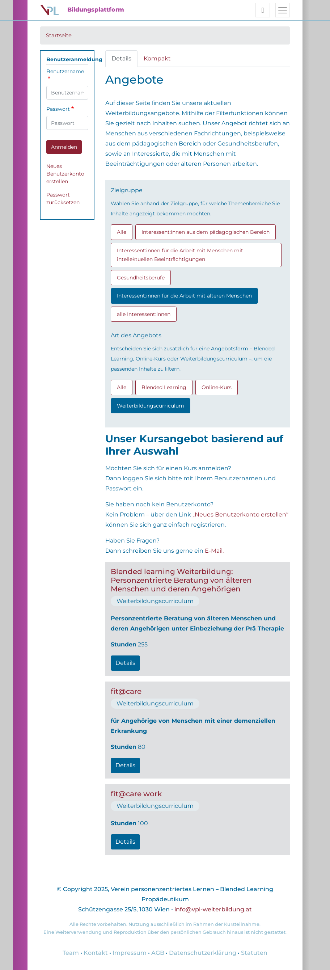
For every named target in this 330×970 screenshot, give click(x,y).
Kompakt (157, 58)
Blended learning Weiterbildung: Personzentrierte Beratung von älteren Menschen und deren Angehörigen (181, 580)
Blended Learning (163, 387)
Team (71, 952)
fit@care (126, 691)
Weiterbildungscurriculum (150, 405)
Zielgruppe (127, 190)
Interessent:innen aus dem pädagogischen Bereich (205, 232)
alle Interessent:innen (143, 314)
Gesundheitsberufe (141, 277)
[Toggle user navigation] (262, 10)
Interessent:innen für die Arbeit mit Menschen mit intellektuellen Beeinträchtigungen (180, 255)
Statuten (254, 952)
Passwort (58, 109)
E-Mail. (214, 550)
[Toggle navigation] (282, 10)
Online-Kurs (217, 387)
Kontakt (96, 952)
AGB (157, 952)
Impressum (130, 952)
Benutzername (65, 71)
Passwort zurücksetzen (63, 198)
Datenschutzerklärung (202, 952)
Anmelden (64, 147)
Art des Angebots (136, 335)
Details (121, 58)
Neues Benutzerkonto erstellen (65, 174)
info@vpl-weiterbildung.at (213, 909)
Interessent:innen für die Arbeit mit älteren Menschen (184, 295)
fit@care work (136, 793)
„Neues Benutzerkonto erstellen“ (240, 514)
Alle (121, 232)
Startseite (59, 35)
